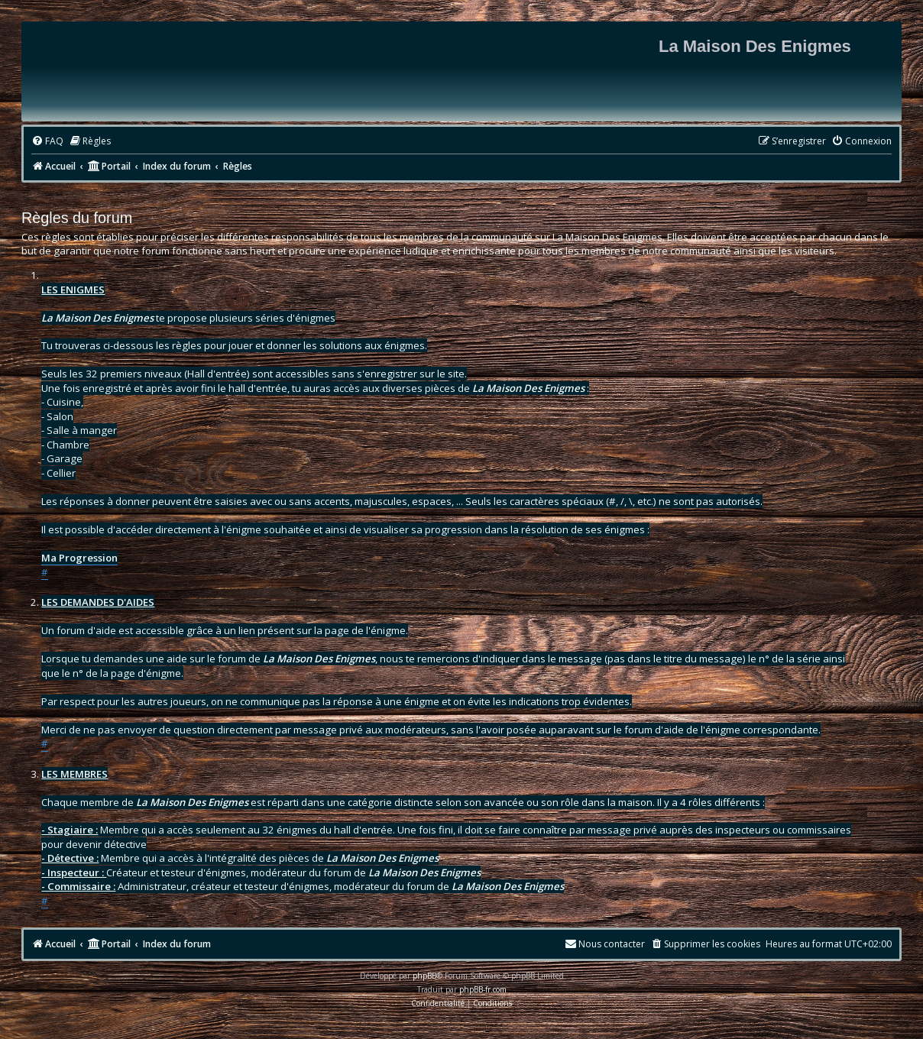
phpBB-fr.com (483, 989)
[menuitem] (47, 141)
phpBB (424, 975)
